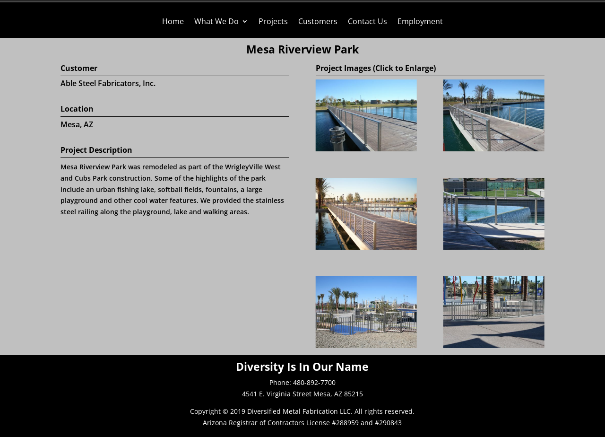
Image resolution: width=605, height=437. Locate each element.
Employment (420, 22)
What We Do (216, 22)
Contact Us (367, 22)
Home (173, 22)
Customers (317, 22)
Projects (273, 22)
